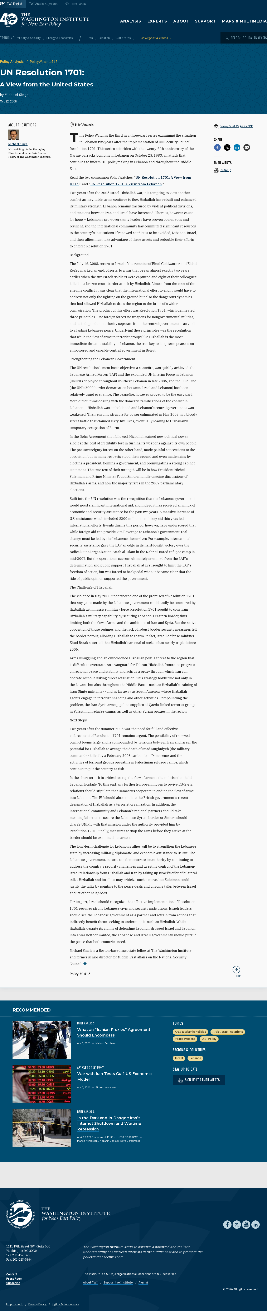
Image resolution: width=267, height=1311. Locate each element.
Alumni (143, 1282)
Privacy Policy (37, 1304)
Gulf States (123, 38)
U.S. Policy (209, 1039)
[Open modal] (246, 37)
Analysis (130, 21)
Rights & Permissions (65, 1304)
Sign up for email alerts (199, 1080)
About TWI (90, 1282)
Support (205, 21)
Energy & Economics (60, 38)
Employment (14, 1304)
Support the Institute (118, 1282)
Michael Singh (17, 95)
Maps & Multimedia (244, 21)
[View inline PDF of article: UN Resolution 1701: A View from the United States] (236, 126)
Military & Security (29, 38)
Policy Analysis (12, 62)
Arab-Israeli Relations (228, 1032)
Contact (11, 1274)
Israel (179, 1058)
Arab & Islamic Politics (190, 1032)
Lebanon (104, 38)
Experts (157, 21)
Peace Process (185, 1039)
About (181, 21)
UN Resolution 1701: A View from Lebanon (126, 184)
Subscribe (13, 1283)
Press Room (14, 1279)
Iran (90, 38)
